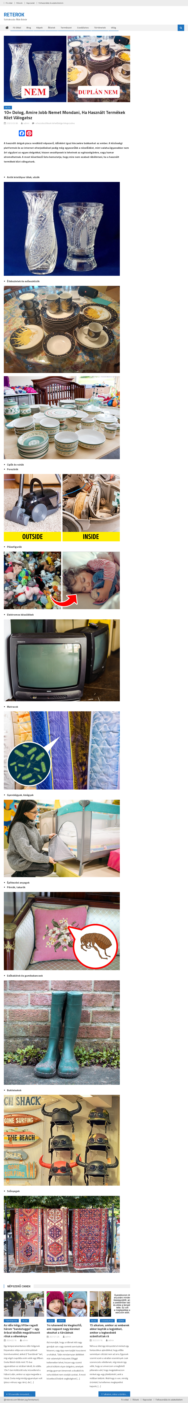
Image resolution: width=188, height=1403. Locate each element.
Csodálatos (83, 27)
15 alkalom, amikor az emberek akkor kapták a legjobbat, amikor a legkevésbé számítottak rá (109, 1330)
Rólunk (19, 2)
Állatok (51, 27)
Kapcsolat (30, 2)
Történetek (100, 27)
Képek (39, 27)
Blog (28, 27)
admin (26, 123)
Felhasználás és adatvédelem (51, 2)
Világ (113, 27)
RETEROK (14, 14)
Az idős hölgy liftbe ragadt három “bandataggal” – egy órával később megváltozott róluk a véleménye (22, 1330)
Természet (66, 27)
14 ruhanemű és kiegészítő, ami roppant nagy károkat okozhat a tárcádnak (64, 1329)
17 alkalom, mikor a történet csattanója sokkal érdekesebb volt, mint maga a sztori (115, 1394)
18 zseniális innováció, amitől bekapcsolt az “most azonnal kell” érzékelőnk (21, 1394)
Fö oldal (9, 2)
